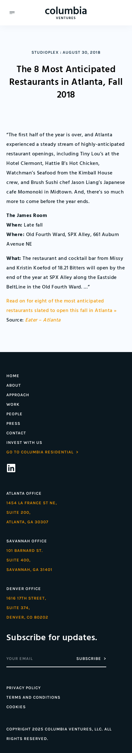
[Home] (66, 12)
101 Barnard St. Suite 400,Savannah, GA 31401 (29, 560)
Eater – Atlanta (43, 320)
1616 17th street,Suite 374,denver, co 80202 (27, 608)
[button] (11, 12)
